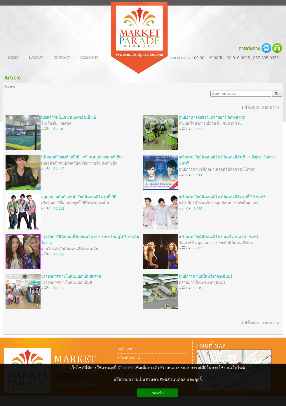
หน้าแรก (125, 349)
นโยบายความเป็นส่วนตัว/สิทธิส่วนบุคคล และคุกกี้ (157, 379)
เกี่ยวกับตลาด (129, 358)
